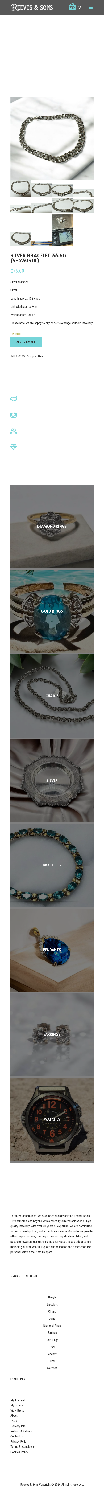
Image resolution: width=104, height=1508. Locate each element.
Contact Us (17, 1436)
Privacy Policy (19, 1441)
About (14, 1415)
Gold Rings (52, 1340)
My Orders (16, 1405)
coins (52, 1318)
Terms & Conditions (22, 1447)
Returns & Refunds (21, 1431)
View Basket (17, 1410)
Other (52, 1347)
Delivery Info (18, 1426)
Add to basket (26, 341)
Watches (52, 1368)
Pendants (52, 1354)
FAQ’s (13, 1421)
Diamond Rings (52, 1325)
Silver (41, 356)
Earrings (52, 1333)
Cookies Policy (19, 1452)
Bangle (52, 1297)
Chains (52, 1311)
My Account (17, 1400)
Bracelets (52, 1304)
